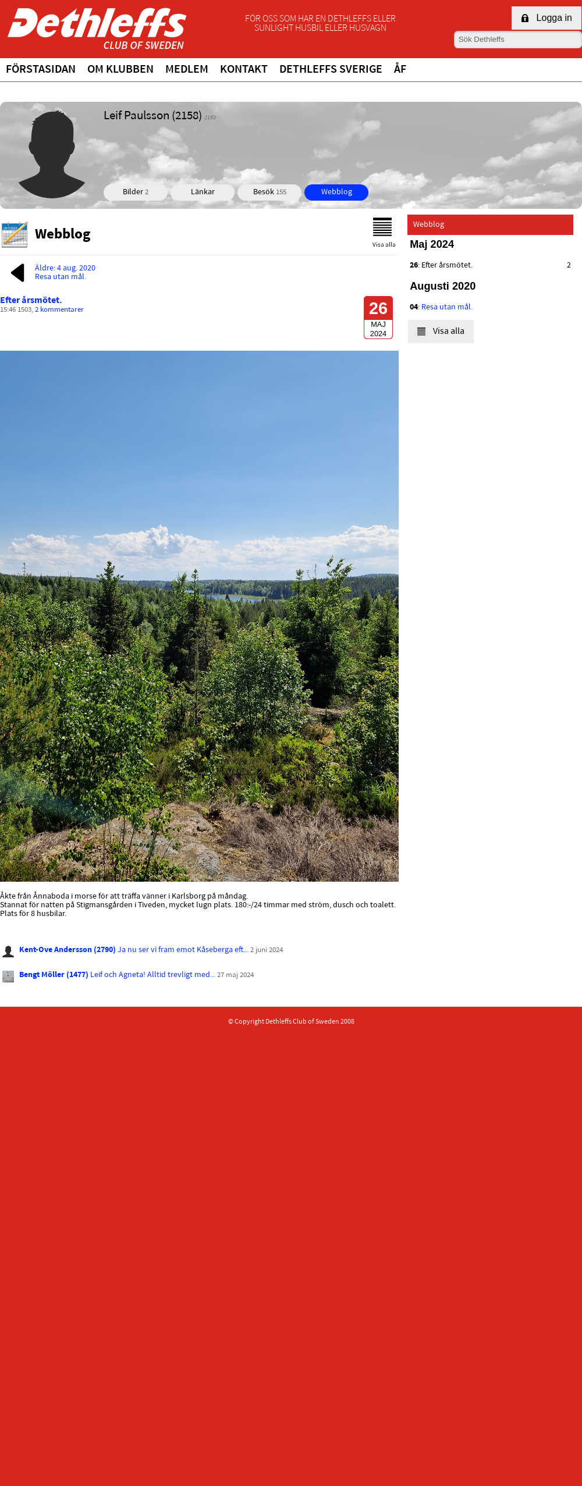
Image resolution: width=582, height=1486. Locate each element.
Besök (269, 192)
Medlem (186, 70)
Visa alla (384, 233)
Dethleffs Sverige (330, 70)
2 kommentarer (59, 310)
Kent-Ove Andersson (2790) (67, 950)
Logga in (546, 18)
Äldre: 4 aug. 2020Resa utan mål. (50, 272)
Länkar (203, 192)
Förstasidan (41, 70)
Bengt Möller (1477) (53, 975)
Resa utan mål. (447, 307)
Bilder (135, 192)
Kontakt (244, 70)
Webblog (336, 192)
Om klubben (120, 70)
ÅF (400, 70)
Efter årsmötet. (31, 300)
